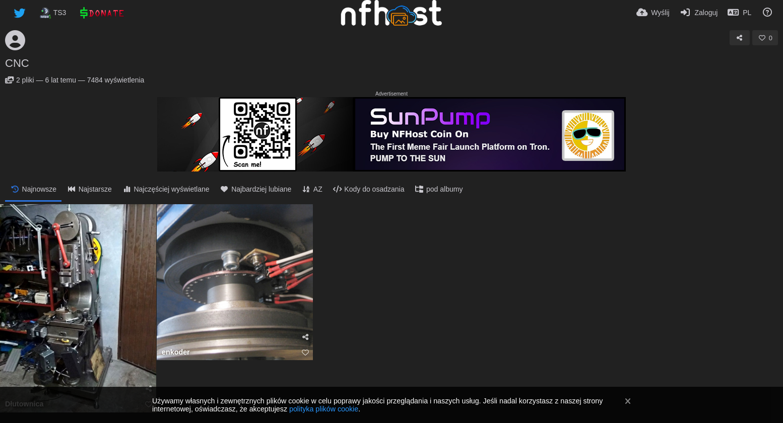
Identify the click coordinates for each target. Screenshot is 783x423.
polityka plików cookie (323, 409)
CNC (17, 63)
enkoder (176, 352)
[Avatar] (15, 40)
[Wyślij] (653, 12)
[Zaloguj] (699, 12)
